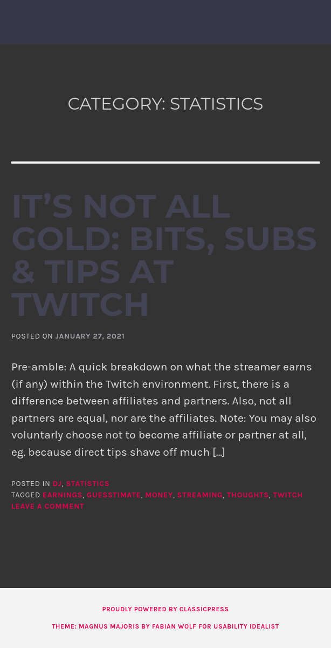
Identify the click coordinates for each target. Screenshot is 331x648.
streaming (200, 495)
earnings (62, 495)
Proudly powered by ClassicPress (165, 609)
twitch (287, 495)
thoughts (248, 495)
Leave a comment (47, 506)
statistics (87, 483)
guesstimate (114, 495)
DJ (57, 483)
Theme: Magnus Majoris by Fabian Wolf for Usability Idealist (165, 626)
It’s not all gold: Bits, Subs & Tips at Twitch (164, 255)
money (159, 495)
